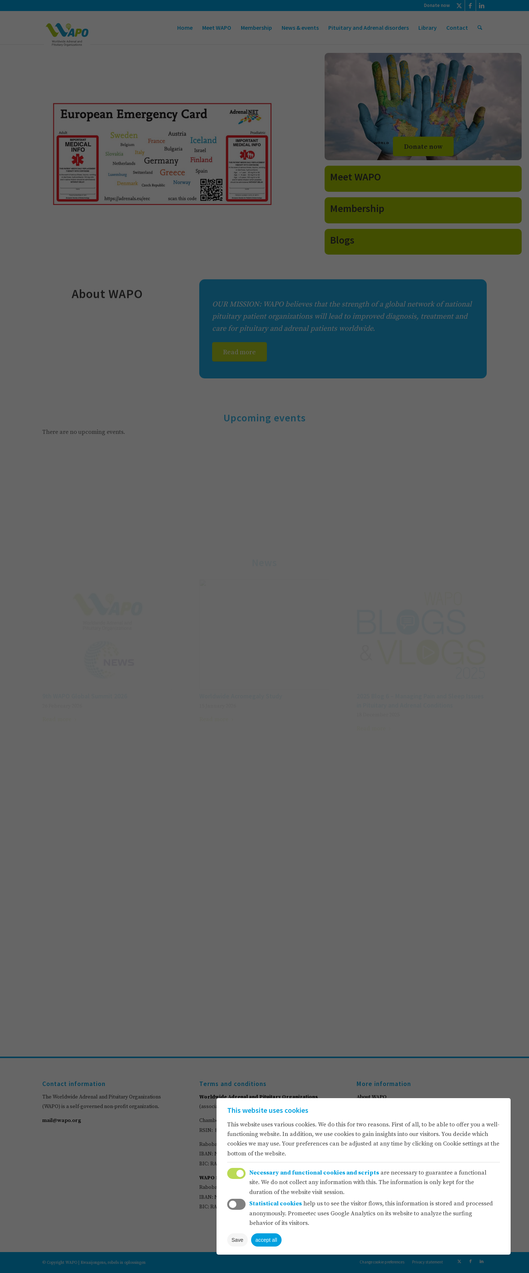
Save (237, 1240)
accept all (266, 1240)
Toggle (236, 1173)
